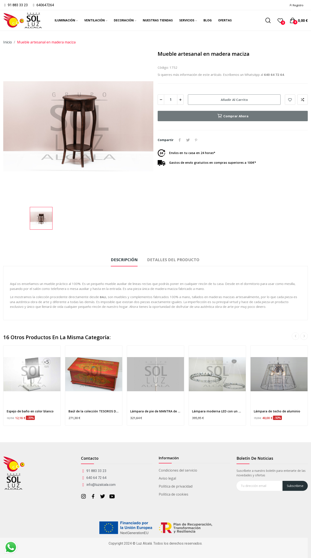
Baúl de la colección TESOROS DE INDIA (93, 411)
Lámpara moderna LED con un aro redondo (217, 411)
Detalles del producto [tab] (173, 259)
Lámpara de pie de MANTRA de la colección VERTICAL (155, 411)
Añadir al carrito (234, 99)
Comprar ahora (232, 116)
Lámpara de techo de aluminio (277, 411)
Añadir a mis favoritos (290, 99)
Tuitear (188, 140)
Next (304, 336)
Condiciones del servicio (178, 470)
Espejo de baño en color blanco (30, 411)
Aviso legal (167, 478)
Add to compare (302, 99)
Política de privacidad (175, 486)
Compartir (180, 140)
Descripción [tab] (124, 259)
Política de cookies (173, 494)
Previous (295, 336)
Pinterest (196, 140)
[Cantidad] (170, 99)
